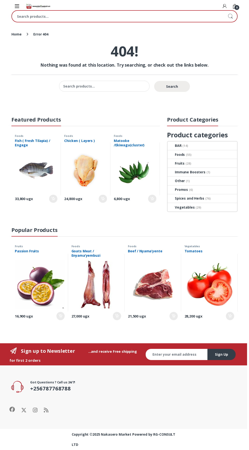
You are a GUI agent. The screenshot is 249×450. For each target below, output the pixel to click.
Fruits (176, 163)
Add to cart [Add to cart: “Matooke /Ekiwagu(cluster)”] (152, 199)
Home (16, 34)
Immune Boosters (186, 172)
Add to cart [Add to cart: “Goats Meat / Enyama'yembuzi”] (117, 316)
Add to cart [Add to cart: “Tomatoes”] (230, 316)
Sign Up (221, 354)
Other (176, 180)
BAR (175, 145)
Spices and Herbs (186, 198)
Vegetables (181, 207)
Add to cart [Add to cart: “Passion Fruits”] (60, 316)
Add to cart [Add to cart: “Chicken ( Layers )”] (103, 199)
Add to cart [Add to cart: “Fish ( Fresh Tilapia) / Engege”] (53, 199)
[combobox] (117, 16)
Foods (19, 136)
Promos (178, 189)
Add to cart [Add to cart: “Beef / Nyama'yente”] (173, 316)
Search (230, 16)
